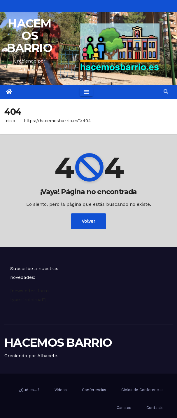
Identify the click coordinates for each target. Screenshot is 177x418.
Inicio (9, 120)
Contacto (155, 407)
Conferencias (94, 390)
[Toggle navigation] (86, 91)
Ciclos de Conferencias (142, 390)
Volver (88, 221)
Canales (124, 407)
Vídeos (61, 390)
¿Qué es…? (29, 390)
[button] (166, 91)
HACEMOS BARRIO (29, 35)
